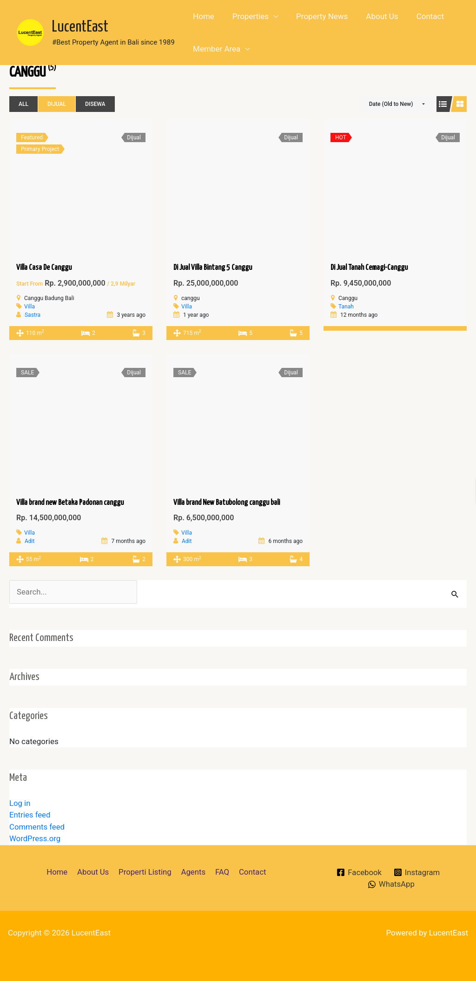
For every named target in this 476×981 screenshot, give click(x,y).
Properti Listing (145, 871)
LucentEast (80, 27)
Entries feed (30, 815)
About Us (374, 16)
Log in (20, 803)
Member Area (215, 48)
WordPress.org (35, 839)
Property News (316, 16)
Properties (247, 16)
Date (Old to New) (391, 104)
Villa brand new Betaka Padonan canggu (70, 503)
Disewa (95, 104)
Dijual (56, 104)
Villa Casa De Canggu (44, 268)
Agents (192, 871)
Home (202, 16)
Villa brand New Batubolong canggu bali (226, 503)
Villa (29, 306)
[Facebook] (358, 873)
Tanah (346, 306)
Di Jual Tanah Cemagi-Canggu (369, 268)
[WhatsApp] (391, 884)
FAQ (220, 871)
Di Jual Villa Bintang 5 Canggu (212, 268)
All (23, 104)
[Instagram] (416, 873)
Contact (419, 16)
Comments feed (37, 826)
